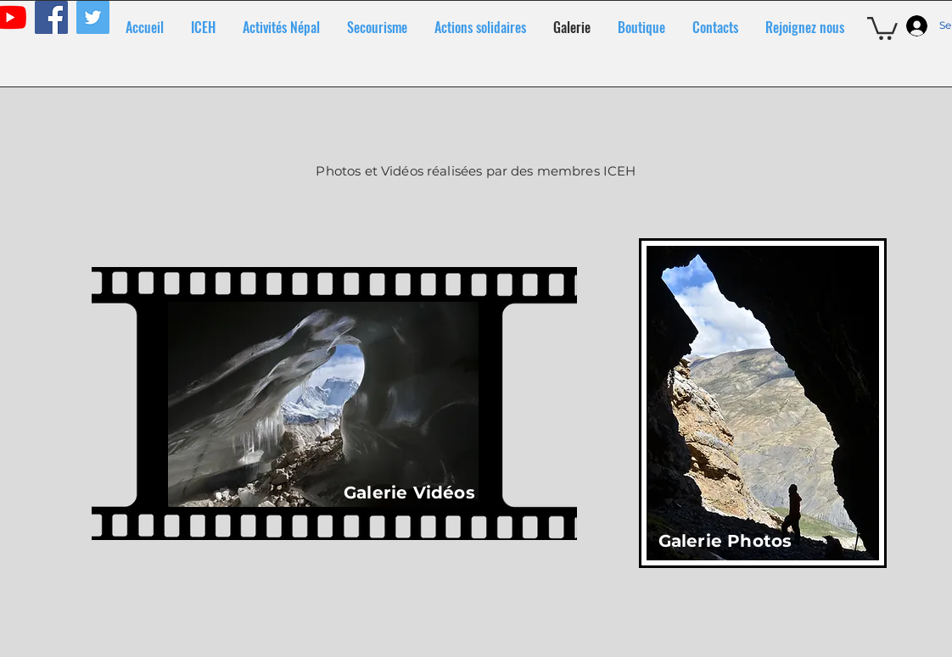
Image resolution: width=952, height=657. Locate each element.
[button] (882, 27)
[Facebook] (51, 17)
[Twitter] (92, 17)
